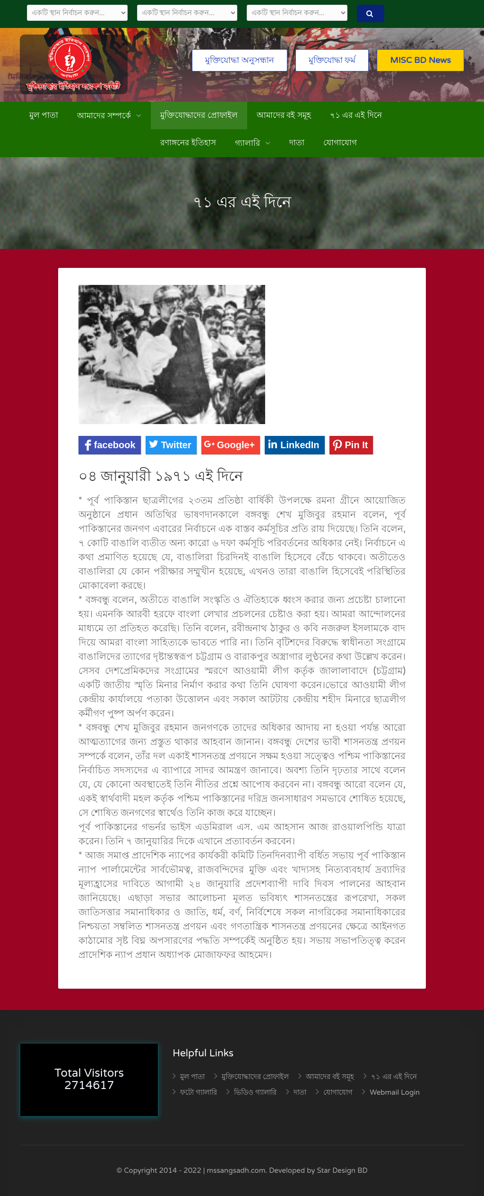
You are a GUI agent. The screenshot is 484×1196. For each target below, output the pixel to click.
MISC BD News (420, 60)
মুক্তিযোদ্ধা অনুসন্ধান (239, 60)
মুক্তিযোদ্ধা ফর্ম (332, 60)
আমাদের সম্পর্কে (105, 116)
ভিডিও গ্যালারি (255, 1092)
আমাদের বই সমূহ (284, 115)
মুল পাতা (43, 115)
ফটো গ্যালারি (198, 1092)
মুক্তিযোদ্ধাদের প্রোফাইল (198, 115)
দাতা (296, 143)
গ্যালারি (248, 143)
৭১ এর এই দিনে (356, 115)
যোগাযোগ (340, 143)
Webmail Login (395, 1092)
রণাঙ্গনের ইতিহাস (188, 143)
